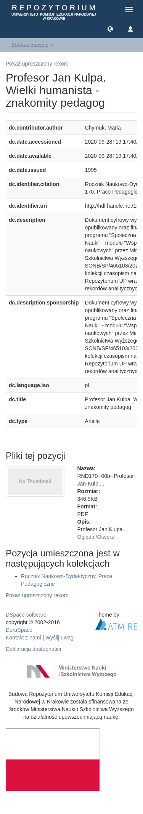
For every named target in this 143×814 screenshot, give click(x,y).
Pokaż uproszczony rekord (37, 64)
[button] (110, 28)
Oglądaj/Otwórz (95, 537)
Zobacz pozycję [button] (32, 45)
